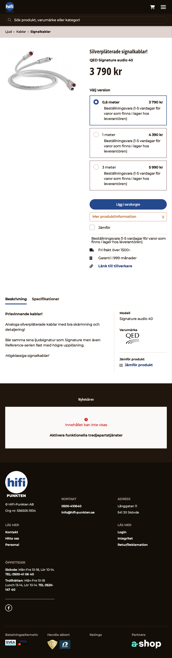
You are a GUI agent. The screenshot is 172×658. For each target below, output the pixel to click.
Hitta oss (12, 538)
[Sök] (86, 19)
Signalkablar (40, 32)
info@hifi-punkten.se (78, 512)
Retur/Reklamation (133, 545)
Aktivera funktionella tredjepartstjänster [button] (86, 435)
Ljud (8, 32)
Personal (12, 545)
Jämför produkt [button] (136, 365)
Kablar (21, 32)
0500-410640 (71, 506)
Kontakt (11, 532)
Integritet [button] (125, 538)
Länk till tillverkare (115, 266)
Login (122, 532)
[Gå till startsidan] (9, 7)
